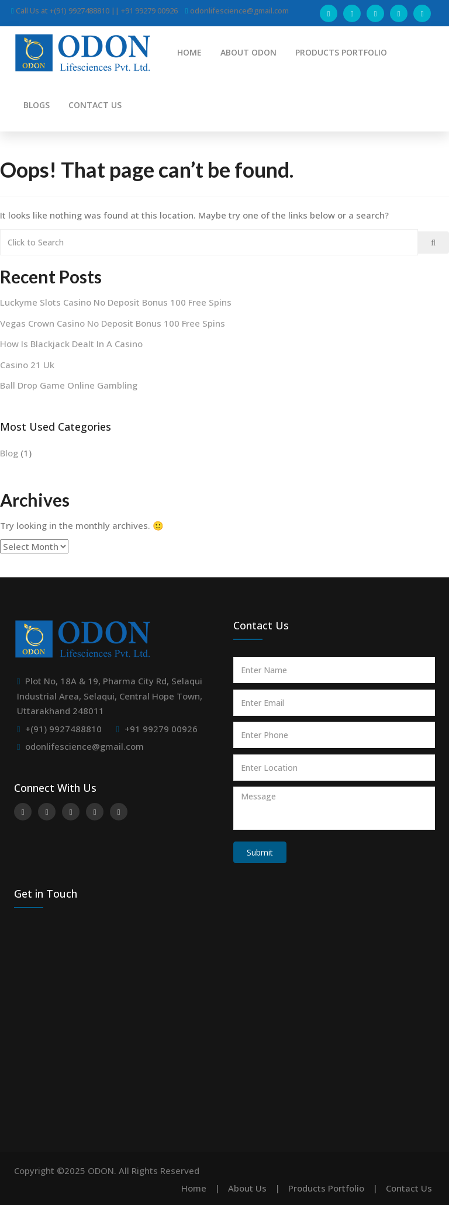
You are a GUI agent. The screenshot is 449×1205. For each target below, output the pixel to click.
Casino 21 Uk (27, 364)
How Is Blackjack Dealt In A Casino (71, 343)
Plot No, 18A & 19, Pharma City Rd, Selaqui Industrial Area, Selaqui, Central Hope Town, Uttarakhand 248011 (109, 695)
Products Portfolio (326, 1188)
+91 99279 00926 (161, 729)
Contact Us (409, 1188)
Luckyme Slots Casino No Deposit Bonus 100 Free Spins (116, 302)
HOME (189, 52)
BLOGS (36, 104)
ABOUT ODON (248, 52)
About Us (247, 1188)
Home (193, 1188)
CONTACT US (95, 104)
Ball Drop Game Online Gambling (68, 385)
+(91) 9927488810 (63, 729)
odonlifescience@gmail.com (84, 746)
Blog (9, 453)
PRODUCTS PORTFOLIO (341, 52)
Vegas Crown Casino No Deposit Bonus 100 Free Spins (112, 323)
